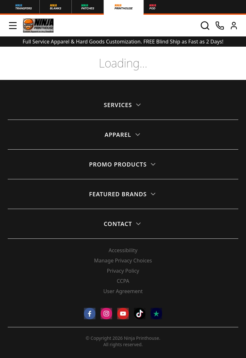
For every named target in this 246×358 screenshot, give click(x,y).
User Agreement (123, 291)
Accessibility (123, 250)
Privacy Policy (123, 270)
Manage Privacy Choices (123, 260)
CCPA (123, 280)
